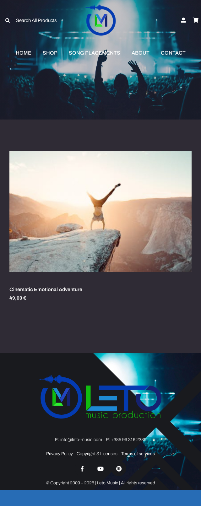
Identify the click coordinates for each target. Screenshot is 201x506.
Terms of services (138, 453)
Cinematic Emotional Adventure (45, 289)
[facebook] (82, 468)
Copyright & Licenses (97, 453)
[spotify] (118, 468)
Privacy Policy (59, 453)
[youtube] (100, 468)
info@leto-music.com (80, 439)
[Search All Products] (33, 20)
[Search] (7, 20)
